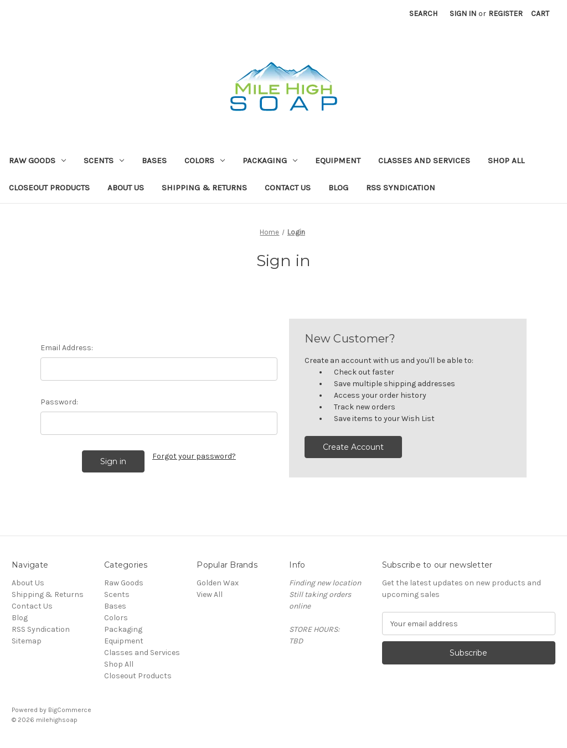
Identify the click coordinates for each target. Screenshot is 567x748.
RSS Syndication (400, 188)
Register (505, 13)
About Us (125, 188)
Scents (104, 160)
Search (423, 13)
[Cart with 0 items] (540, 13)
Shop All (506, 160)
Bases (154, 160)
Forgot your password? (194, 456)
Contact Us (288, 188)
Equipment (337, 160)
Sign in (463, 13)
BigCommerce (69, 710)
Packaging (270, 160)
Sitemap (27, 641)
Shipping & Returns (204, 188)
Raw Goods (37, 160)
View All (210, 594)
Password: (59, 402)
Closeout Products (49, 188)
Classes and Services (424, 160)
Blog (338, 188)
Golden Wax (218, 583)
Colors (204, 160)
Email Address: (66, 347)
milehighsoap (57, 720)
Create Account (353, 447)
